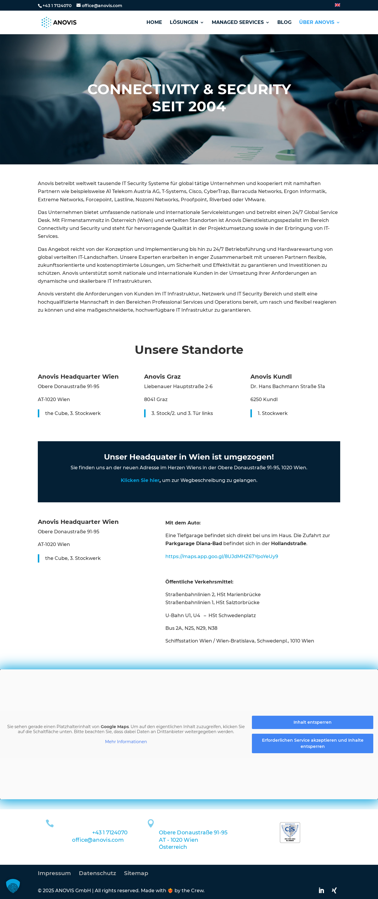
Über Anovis (316, 22)
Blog (284, 22)
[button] (13, 886)
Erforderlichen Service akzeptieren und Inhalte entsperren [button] (313, 743)
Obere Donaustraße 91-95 (193, 832)
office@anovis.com (98, 839)
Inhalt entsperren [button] (313, 722)
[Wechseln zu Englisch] (337, 7)
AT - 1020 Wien (178, 839)
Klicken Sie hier (140, 480)
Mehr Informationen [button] (126, 741)
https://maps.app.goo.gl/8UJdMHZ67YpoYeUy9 (221, 556)
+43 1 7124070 (57, 5)
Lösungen (184, 22)
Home (154, 22)
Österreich (173, 847)
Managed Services (238, 22)
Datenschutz (97, 873)
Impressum (54, 873)
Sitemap (136, 873)
